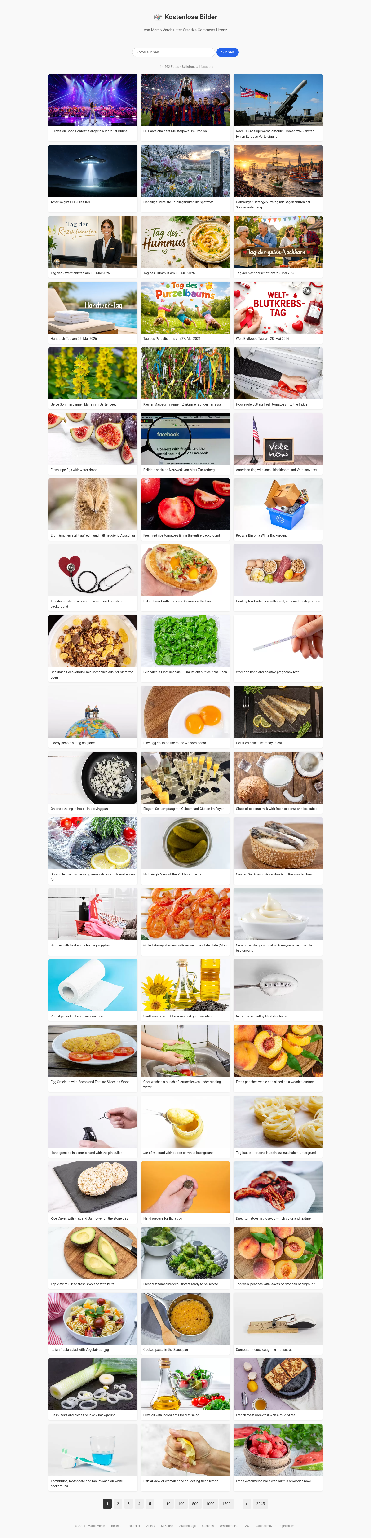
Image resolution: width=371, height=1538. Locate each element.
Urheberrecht (229, 1526)
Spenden (208, 1526)
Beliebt (116, 1526)
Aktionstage (187, 1526)
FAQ (246, 1526)
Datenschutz (263, 1526)
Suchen (227, 52)
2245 (260, 1504)
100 (181, 1504)
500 (195, 1504)
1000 (210, 1504)
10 (168, 1504)
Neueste (207, 67)
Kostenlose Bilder (185, 17)
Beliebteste (190, 67)
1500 (226, 1504)
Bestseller (133, 1526)
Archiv (150, 1526)
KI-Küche (167, 1526)
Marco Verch (96, 1526)
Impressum (286, 1526)
